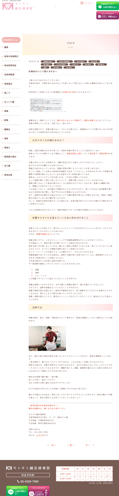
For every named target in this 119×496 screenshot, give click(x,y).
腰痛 (6, 32)
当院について (58, 10)
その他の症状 (60, 50)
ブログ (90, 15)
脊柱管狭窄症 (10, 50)
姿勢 (45, 53)
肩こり (7, 78)
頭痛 (6, 96)
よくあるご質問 (74, 10)
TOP (8, 492)
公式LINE (40, 420)
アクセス (89, 10)
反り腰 (7, 151)
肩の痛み (47, 50)
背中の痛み (80, 47)
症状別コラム (48, 492)
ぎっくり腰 (9, 87)
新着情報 (109, 492)
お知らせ (75, 50)
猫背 (6, 123)
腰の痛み (101, 50)
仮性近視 (8, 160)
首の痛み (69, 53)
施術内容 (94, 47)
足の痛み (56, 53)
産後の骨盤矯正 (11, 41)
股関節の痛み (10, 142)
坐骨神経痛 (9, 60)
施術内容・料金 (33, 492)
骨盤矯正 (8, 69)
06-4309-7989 (29, 468)
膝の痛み (88, 50)
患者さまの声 (62, 492)
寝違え (7, 133)
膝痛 (6, 105)
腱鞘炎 (7, 114)
